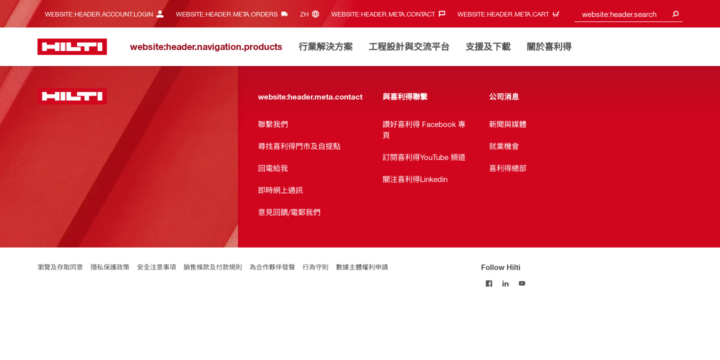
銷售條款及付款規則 (213, 266)
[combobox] (628, 14)
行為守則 (315, 266)
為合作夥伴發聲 (272, 266)
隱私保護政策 (110, 266)
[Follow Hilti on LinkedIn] (506, 283)
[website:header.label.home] (72, 46)
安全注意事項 (156, 266)
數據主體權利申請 (362, 266)
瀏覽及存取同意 (60, 266)
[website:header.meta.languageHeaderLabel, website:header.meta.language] (312, 14)
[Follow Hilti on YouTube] (522, 283)
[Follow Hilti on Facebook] (489, 283)
